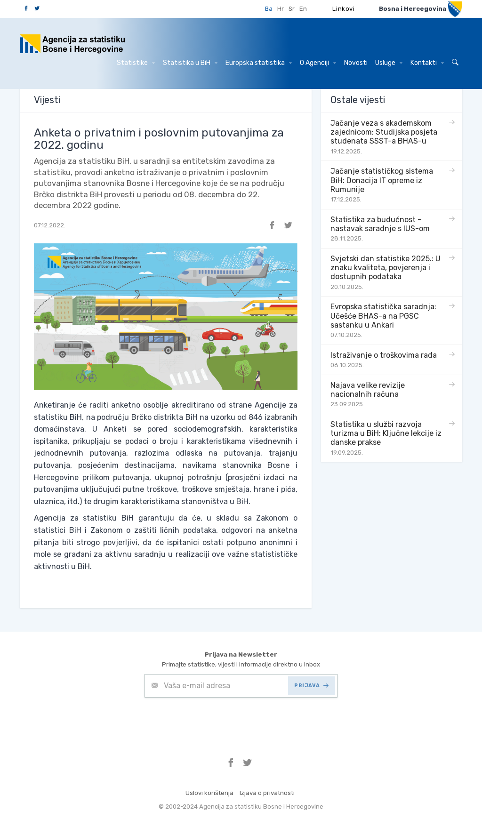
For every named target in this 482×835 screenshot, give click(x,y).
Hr (280, 8)
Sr (292, 8)
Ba (269, 8)
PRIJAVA (311, 685)
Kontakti (427, 63)
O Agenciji (318, 63)
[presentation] (216, 720)
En (303, 8)
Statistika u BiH (190, 63)
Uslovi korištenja (209, 792)
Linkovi (343, 8)
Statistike (136, 63)
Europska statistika (258, 63)
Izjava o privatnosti (267, 792)
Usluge (388, 63)
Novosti (356, 63)
